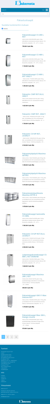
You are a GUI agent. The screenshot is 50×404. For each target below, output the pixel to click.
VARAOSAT (3, 381)
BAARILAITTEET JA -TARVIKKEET (9, 360)
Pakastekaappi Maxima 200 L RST (33, 275)
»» (16, 337)
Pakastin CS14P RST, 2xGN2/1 (31, 135)
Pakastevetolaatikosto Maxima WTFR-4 (32, 194)
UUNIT (2, 353)
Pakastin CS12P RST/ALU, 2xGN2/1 (33, 235)
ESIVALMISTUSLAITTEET (7, 351)
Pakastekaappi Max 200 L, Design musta (34, 316)
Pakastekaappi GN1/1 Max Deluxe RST (34, 296)
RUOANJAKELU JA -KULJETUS (8, 362)
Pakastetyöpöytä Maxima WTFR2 (34, 154)
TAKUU (3, 380)
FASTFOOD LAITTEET (6, 356)
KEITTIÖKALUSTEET (6, 366)
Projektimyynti (4, 369)
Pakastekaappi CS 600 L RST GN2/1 (33, 75)
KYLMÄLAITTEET (5, 359)
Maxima (6, 28)
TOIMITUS (3, 378)
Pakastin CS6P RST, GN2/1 (34, 114)
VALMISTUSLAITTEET (6, 354)
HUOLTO (3, 377)
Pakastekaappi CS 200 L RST (33, 36)
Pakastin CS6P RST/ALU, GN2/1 (33, 95)
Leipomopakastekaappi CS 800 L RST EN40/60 (34, 255)
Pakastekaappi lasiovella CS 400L (33, 215)
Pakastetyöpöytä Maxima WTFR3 (34, 174)
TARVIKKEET (4, 368)
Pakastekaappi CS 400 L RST (33, 55)
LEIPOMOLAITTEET (6, 363)
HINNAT (3, 375)
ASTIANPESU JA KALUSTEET (7, 357)
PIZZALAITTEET (5, 365)
